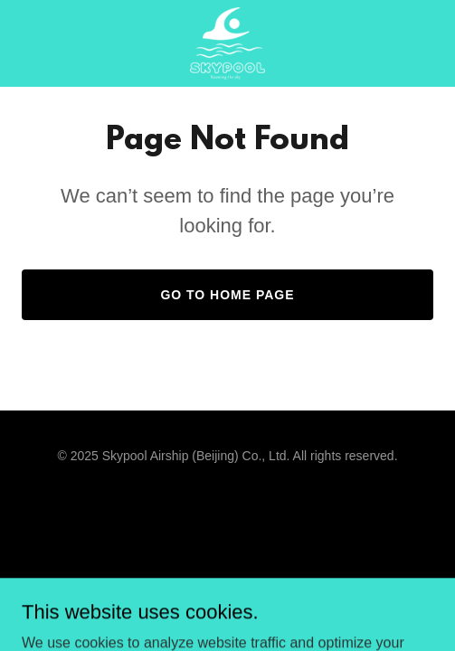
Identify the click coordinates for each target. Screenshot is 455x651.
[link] (227, 43)
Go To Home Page (227, 295)
